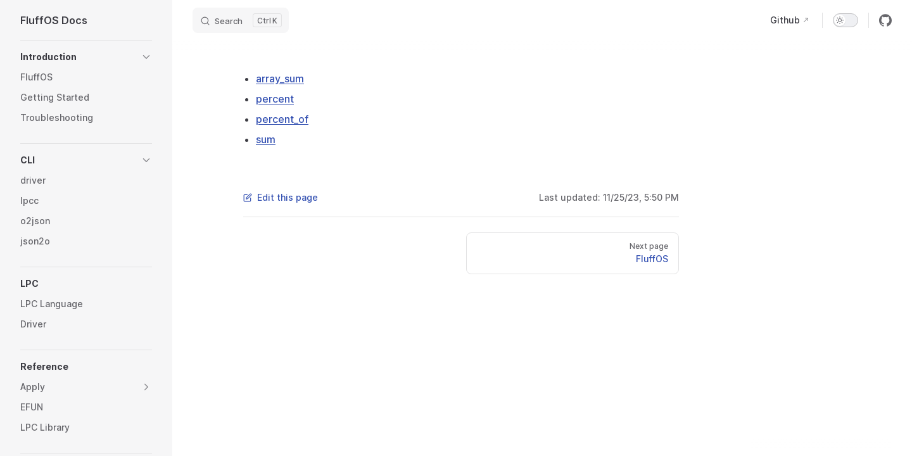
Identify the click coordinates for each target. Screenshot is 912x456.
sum (266, 139)
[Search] (241, 20)
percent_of (282, 119)
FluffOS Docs (53, 20)
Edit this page (280, 197)
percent (275, 98)
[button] (86, 57)
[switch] (845, 20)
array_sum (280, 78)
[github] (885, 20)
